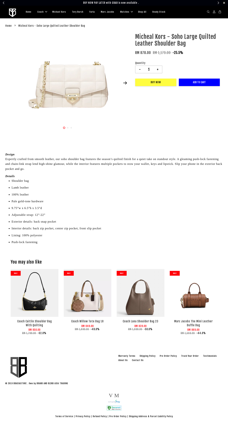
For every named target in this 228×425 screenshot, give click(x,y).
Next (125, 84)
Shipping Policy (148, 357)
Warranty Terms (126, 357)
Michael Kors (59, 12)
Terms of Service (64, 417)
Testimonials (210, 357)
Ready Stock (158, 12)
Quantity (140, 64)
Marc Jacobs (107, 12)
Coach (42, 12)
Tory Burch (77, 12)
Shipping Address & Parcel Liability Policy (151, 417)
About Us (123, 361)
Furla (92, 12)
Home (28, 12)
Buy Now (156, 83)
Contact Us (138, 361)
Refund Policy (100, 417)
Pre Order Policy (168, 357)
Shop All (142, 12)
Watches (126, 12)
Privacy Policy (83, 417)
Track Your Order (190, 357)
